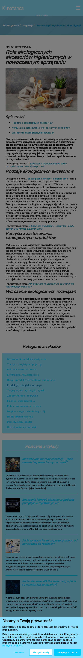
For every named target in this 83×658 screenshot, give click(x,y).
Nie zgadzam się (41, 652)
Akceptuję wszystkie (67, 652)
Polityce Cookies (12, 645)
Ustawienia (19, 652)
